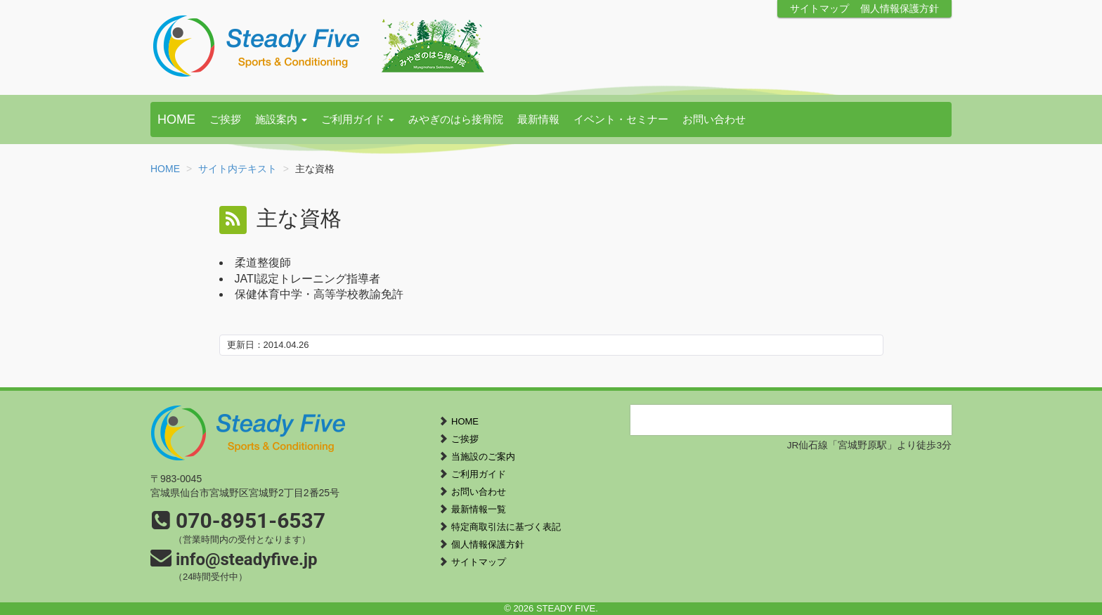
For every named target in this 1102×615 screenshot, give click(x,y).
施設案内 (281, 119)
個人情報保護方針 (899, 9)
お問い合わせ (714, 119)
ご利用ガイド (357, 119)
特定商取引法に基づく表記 (506, 527)
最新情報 (538, 119)
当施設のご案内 (483, 456)
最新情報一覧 (478, 509)
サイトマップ (819, 9)
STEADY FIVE (319, 45)
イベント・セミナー (620, 119)
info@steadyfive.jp (247, 559)
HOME (176, 119)
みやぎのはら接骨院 (455, 119)
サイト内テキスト (237, 168)
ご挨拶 (225, 119)
